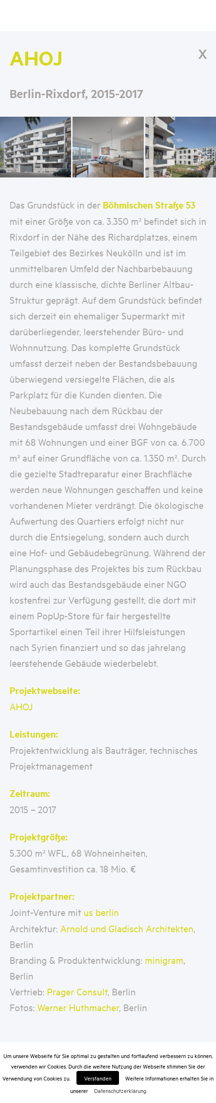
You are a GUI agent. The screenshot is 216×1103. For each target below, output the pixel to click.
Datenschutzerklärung (120, 1090)
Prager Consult (77, 991)
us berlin (101, 912)
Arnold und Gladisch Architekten (127, 928)
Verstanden (97, 1078)
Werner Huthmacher (78, 1007)
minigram (164, 960)
